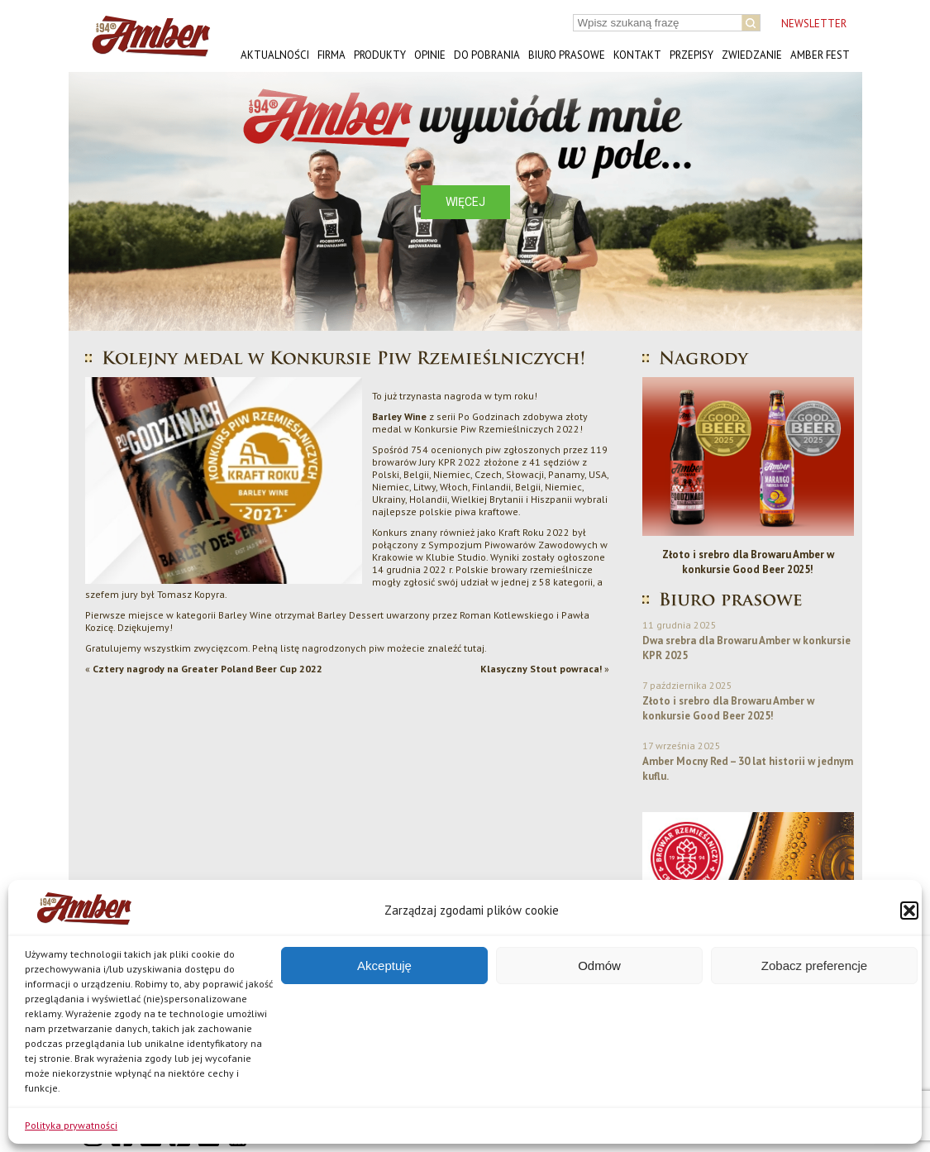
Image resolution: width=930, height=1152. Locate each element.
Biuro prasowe (566, 55)
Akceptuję (384, 965)
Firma (331, 55)
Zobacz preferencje (814, 965)
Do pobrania (487, 55)
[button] (909, 910)
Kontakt (637, 55)
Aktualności (275, 55)
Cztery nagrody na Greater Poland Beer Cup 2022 (207, 668)
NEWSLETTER (814, 24)
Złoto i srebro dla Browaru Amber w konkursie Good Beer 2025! (748, 561)
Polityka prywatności (71, 1125)
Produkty (380, 55)
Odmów (599, 965)
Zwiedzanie (752, 55)
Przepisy (691, 55)
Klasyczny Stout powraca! (541, 668)
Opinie (430, 55)
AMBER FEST (820, 55)
